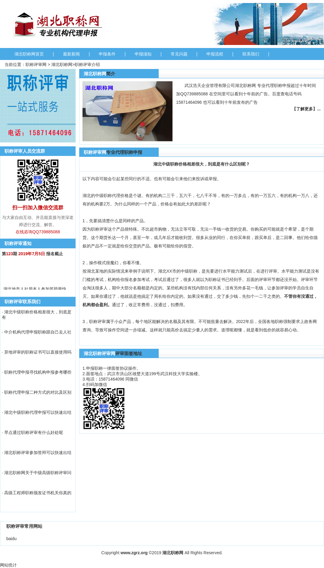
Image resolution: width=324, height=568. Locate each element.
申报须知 (143, 54)
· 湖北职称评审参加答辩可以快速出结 (36, 452)
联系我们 (250, 54)
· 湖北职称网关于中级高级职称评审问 (36, 472)
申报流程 (214, 54)
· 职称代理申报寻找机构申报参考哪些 (36, 372)
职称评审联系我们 (22, 301)
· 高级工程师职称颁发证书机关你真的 (36, 492)
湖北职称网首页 (29, 54)
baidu (11, 538)
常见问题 (179, 54)
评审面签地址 (128, 353)
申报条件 (107, 54)
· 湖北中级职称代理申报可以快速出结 (36, 412)
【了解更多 (302, 108)
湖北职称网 (61, 64)
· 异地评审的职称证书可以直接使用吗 (36, 352)
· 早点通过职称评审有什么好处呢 (32, 432)
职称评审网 (36, 64)
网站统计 (8, 565)
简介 (110, 73)
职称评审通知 (18, 243)
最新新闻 (71, 54)
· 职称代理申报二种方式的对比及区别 (36, 392)
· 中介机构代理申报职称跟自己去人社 (36, 332)
